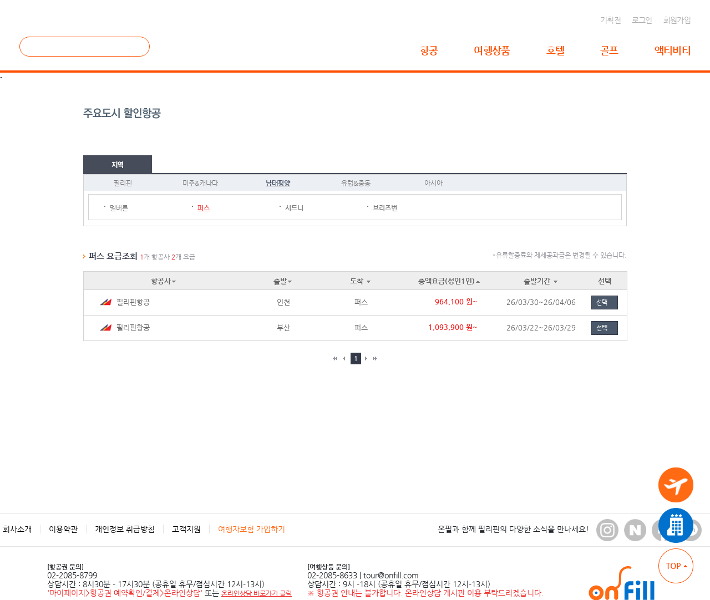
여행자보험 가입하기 (251, 529)
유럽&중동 (356, 183)
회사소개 (17, 529)
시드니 (294, 208)
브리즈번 (385, 208)
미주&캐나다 (200, 183)
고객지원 (186, 529)
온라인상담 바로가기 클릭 (256, 593)
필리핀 (123, 183)
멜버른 (119, 208)
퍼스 (203, 208)
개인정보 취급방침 (125, 529)
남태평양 (278, 183)
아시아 (433, 183)
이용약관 (63, 529)
